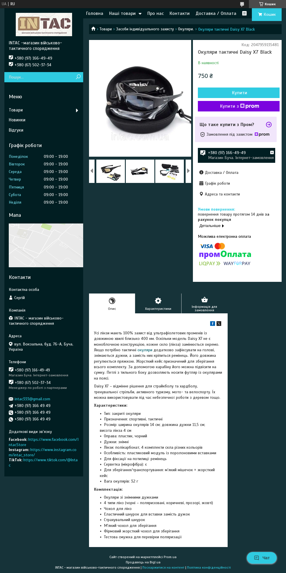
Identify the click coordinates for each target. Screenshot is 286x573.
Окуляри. (186, 29)
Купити (239, 93)
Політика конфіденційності (209, 567)
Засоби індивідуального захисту (145, 29)
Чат (262, 557)
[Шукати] (78, 77)
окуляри (144, 349)
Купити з (239, 106)
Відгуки (16, 130)
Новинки (17, 120)
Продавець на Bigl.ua (143, 562)
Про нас (155, 13)
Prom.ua (170, 557)
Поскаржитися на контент (163, 567)
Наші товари (122, 13)
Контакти (180, 13)
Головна (94, 13)
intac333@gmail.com (32, 398)
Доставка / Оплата (216, 13)
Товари (106, 29)
